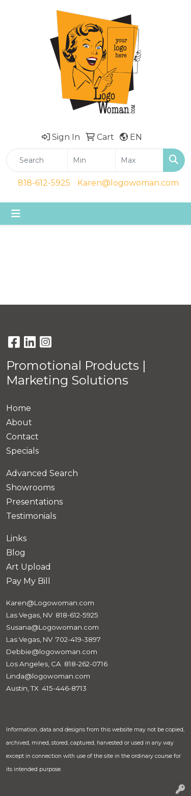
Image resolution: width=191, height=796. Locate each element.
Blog (15, 552)
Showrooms (30, 487)
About (19, 422)
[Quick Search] (37, 160)
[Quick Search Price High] (139, 160)
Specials (22, 451)
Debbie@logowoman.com (51, 651)
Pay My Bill (28, 581)
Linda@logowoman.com (48, 676)
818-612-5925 (44, 183)
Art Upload (28, 567)
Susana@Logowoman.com (52, 627)
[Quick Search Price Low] (91, 160)
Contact (22, 436)
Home (18, 408)
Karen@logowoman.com (128, 183)
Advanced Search (42, 473)
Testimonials (31, 516)
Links (16, 538)
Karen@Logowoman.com (50, 603)
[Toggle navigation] (15, 214)
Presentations (34, 502)
